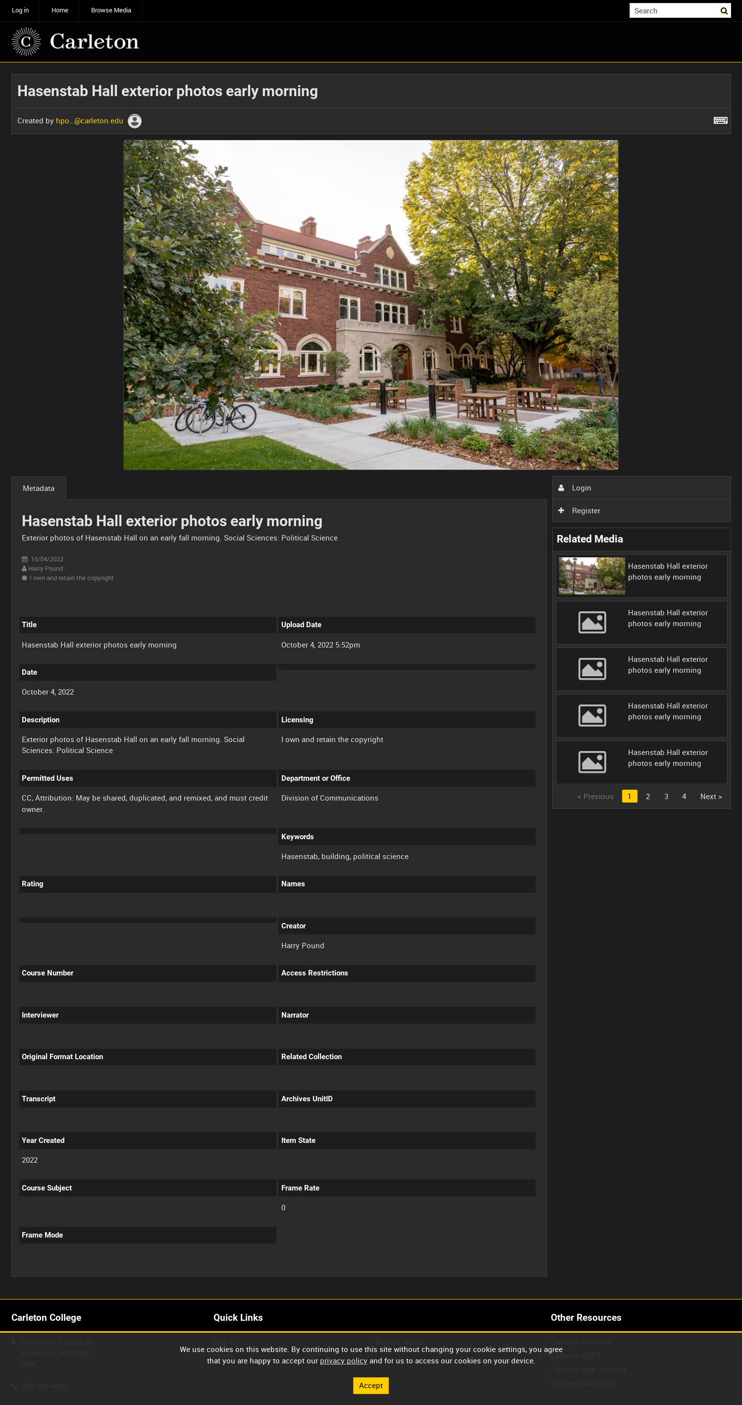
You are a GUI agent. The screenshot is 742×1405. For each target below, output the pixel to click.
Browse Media (111, 10)
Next (711, 796)
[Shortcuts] (721, 118)
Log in (20, 10)
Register (579, 510)
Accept (371, 1385)
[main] (371, 681)
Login (574, 487)
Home (60, 10)
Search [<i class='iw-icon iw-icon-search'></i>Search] (725, 9)
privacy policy (344, 1360)
